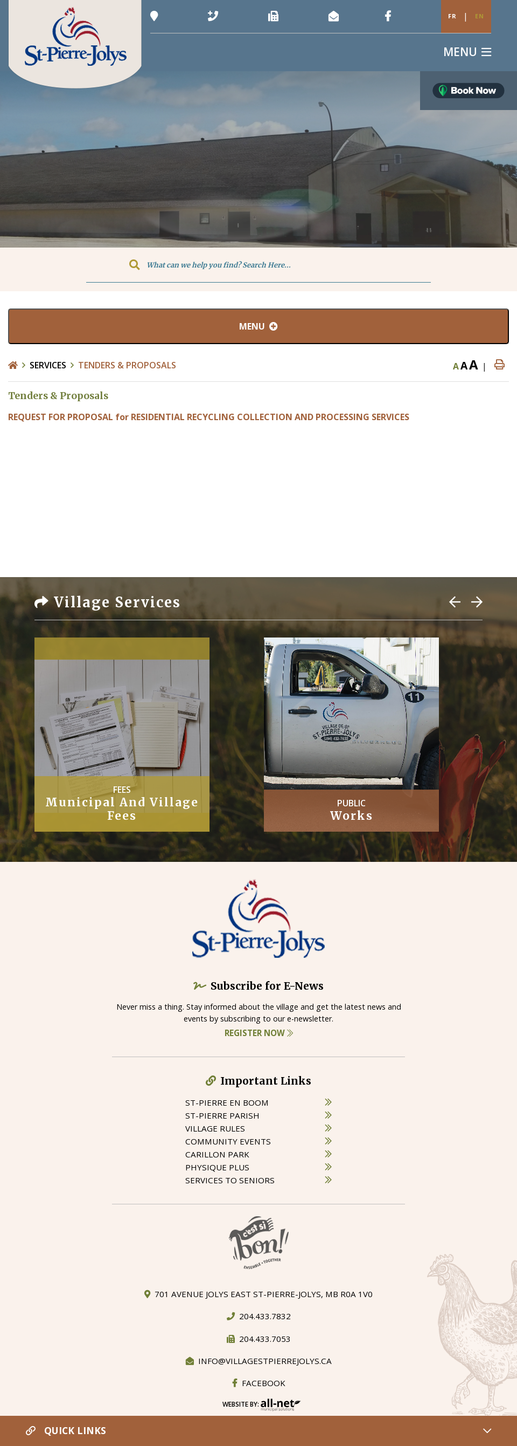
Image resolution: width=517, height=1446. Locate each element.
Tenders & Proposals (127, 365)
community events (228, 1141)
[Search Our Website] (258, 265)
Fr (452, 16)
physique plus (217, 1167)
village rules (215, 1128)
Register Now (259, 1032)
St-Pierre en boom (227, 1102)
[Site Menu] (258, 326)
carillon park (217, 1154)
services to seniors (230, 1180)
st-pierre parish (222, 1115)
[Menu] (467, 52)
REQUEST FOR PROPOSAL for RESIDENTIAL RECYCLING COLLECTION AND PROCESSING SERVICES (208, 417)
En (479, 16)
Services (48, 365)
